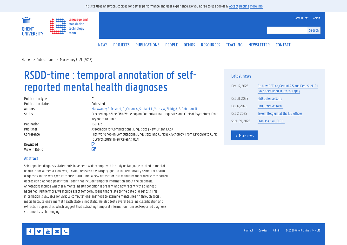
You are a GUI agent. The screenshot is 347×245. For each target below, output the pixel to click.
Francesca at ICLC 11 (271, 120)
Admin (276, 230)
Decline (244, 5)
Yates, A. (159, 108)
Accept (233, 5)
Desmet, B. (118, 108)
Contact (248, 230)
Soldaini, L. (146, 108)
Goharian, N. (189, 108)
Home (26, 59)
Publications (45, 59)
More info (256, 5)
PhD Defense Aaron (270, 105)
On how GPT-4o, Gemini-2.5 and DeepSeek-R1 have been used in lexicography (288, 88)
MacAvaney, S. (101, 108)
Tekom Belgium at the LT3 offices (280, 113)
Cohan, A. (132, 108)
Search (314, 30)
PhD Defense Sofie (270, 98)
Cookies (263, 230)
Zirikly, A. (172, 108)
